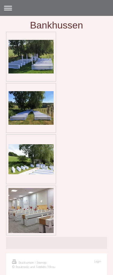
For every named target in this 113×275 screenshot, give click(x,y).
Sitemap (42, 262)
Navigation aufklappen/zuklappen (56, 7)
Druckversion (23, 262)
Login (97, 261)
